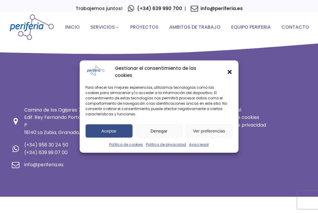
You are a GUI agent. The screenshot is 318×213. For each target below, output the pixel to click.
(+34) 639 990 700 (159, 8)
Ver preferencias (209, 130)
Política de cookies (126, 144)
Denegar (159, 130)
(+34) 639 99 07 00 (46, 152)
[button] (230, 72)
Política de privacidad (166, 144)
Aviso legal (199, 144)
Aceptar (109, 130)
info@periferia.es (221, 8)
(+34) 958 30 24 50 (46, 144)
